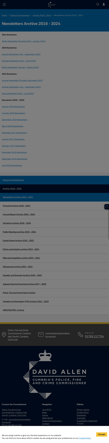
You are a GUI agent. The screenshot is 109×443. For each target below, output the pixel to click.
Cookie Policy (85, 438)
